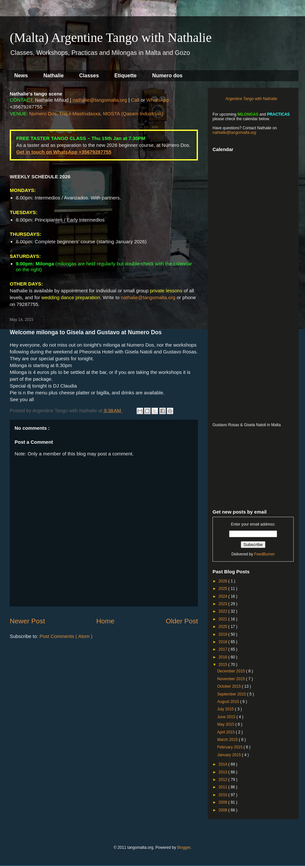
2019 (223, 634)
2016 (223, 657)
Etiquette (126, 75)
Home (105, 621)
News (21, 75)
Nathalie (53, 75)
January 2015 (229, 755)
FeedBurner (264, 554)
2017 (223, 649)
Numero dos (167, 75)
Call (135, 100)
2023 (223, 604)
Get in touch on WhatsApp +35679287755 (63, 152)
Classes (89, 75)
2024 (223, 596)
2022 (223, 611)
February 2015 (230, 747)
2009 (223, 802)
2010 (223, 795)
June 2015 (226, 717)
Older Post (182, 621)
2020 (223, 626)
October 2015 (229, 686)
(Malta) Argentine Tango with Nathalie (111, 37)
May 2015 (226, 724)
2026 (223, 581)
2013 (223, 772)
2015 (223, 664)
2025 (223, 588)
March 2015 (228, 739)
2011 (223, 787)
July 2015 (226, 709)
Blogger (183, 847)
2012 (223, 779)
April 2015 (226, 732)
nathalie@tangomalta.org (100, 100)
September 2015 (232, 694)
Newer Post (27, 621)
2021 (223, 619)
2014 (223, 764)
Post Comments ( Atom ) (66, 636)
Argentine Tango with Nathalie (251, 98)
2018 (223, 642)
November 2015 (231, 679)
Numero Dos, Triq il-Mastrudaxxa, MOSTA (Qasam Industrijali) (96, 113)
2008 (223, 810)
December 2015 (231, 671)
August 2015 (228, 701)
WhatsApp (157, 100)
